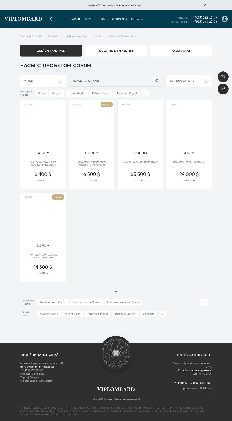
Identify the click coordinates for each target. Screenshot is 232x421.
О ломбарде (120, 19)
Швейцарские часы (51, 50)
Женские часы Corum (53, 302)
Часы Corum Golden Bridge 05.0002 (140, 162)
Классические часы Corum (123, 302)
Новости (103, 19)
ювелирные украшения (116, 50)
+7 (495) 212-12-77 (203, 17)
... (145, 93)
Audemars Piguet (127, 93)
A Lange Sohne (49, 313)
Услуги (89, 19)
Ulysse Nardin (77, 93)
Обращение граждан (33, 373)
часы (110, 5)
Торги (23, 377)
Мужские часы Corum (86, 302)
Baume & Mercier (125, 313)
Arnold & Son (72, 313)
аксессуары (181, 50)
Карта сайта (45, 381)
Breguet (57, 93)
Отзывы (34, 377)
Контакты (137, 19)
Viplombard (23, 19)
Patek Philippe (101, 93)
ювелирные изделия (128, 5)
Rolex (41, 93)
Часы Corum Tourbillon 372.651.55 (189, 162)
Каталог (76, 19)
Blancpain (148, 313)
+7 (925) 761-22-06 (203, 22)
